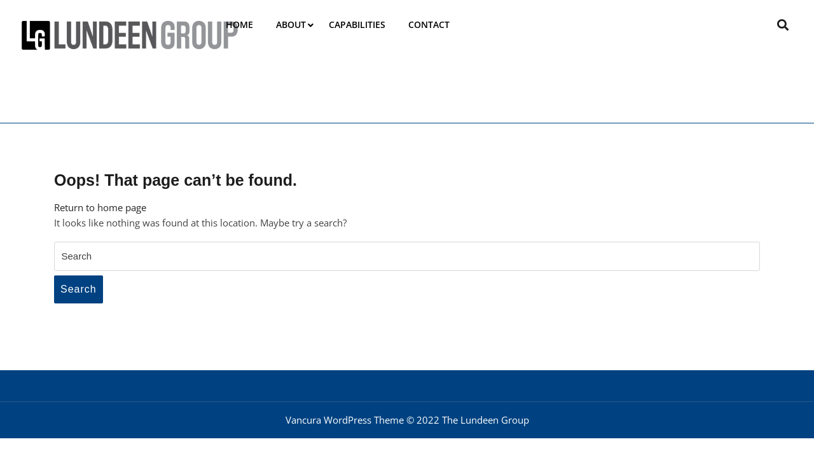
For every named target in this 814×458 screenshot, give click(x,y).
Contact (429, 24)
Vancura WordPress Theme (345, 419)
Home (239, 24)
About (291, 24)
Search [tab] (78, 289)
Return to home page (100, 207)
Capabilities (357, 24)
